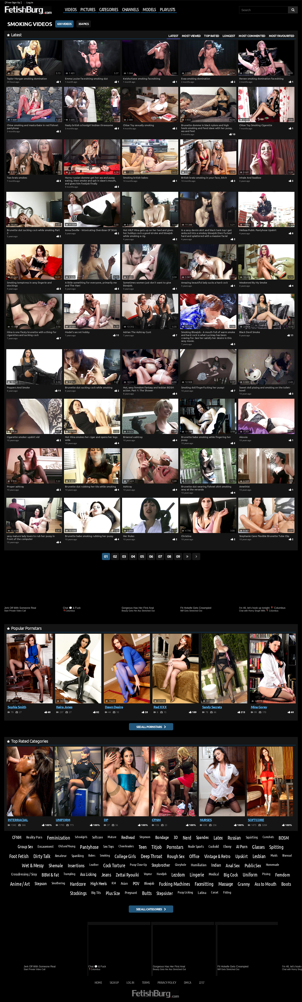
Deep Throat (151, 856)
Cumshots (268, 837)
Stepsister (164, 893)
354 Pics (83, 24)
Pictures (87, 9)
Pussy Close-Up (138, 864)
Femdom (282, 874)
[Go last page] (187, 556)
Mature (112, 837)
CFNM (16, 837)
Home (98, 982)
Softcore (97, 837)
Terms (146, 982)
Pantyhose (89, 846)
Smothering (58, 883)
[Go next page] (196, 556)
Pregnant (131, 892)
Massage (225, 883)
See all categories (149, 909)
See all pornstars (149, 727)
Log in (29, 2)
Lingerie (197, 874)
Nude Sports (196, 846)
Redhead (128, 837)
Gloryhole (180, 864)
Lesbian (259, 856)
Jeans (106, 874)
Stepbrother (161, 865)
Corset (214, 892)
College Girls (125, 856)
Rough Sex (175, 856)
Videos (70, 9)
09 (178, 556)
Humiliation (198, 865)
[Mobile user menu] (115, 9)
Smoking (105, 855)
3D (176, 837)
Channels (130, 9)
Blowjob (149, 883)
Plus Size (113, 893)
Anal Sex (233, 865)
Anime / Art (20, 883)
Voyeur (148, 873)
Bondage (162, 837)
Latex (218, 837)
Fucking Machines (174, 883)
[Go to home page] (28, 10)
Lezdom (178, 874)
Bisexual (287, 855)
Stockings (78, 893)
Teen (143, 846)
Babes (91, 855)
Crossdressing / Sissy (24, 874)
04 (133, 556)
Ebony (227, 846)
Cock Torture (114, 865)
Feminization (58, 837)
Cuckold (213, 846)
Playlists (167, 9)
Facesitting (204, 883)
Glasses (258, 846)
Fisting (227, 892)
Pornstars (175, 846)
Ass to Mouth (265, 883)
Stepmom (144, 837)
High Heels (98, 883)
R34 (114, 883)
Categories (108, 9)
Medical (214, 874)
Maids (274, 855)
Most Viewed (191, 36)
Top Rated (211, 36)
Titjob (156, 846)
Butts (147, 893)
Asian (124, 883)
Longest (229, 36)
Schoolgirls (81, 837)
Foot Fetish (19, 856)
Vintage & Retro (217, 856)
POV (136, 883)
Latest (173, 36)
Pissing (266, 873)
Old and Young (66, 846)
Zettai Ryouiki (127, 874)
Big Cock (231, 874)
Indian (216, 865)
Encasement (45, 846)
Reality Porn (34, 837)
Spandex (202, 837)
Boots (286, 883)
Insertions (76, 865)
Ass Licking (88, 874)
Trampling (69, 873)
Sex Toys (108, 846)
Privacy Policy (167, 982)
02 (115, 556)
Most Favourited (281, 36)
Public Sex (253, 865)
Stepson (41, 883)
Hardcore (78, 883)
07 (160, 556)
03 (124, 556)
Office (194, 856)
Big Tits (96, 892)
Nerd (187, 837)
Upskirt (241, 856)
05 (142, 556)
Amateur (61, 855)
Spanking (77, 855)
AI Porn (241, 846)
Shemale (56, 865)
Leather (93, 864)
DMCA (187, 982)
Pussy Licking (185, 892)
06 (151, 556)
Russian (234, 837)
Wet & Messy (33, 865)
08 (169, 556)
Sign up (114, 982)
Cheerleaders (126, 846)
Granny (244, 883)
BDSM (284, 837)
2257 (201, 982)
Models (149, 9)
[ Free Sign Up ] (13, 2)
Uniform (250, 874)
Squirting (252, 837)
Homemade (272, 864)
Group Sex (25, 846)
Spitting (276, 846)
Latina (202, 892)
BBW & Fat (50, 874)
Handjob (161, 873)
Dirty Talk (41, 856)
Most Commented (252, 36)
